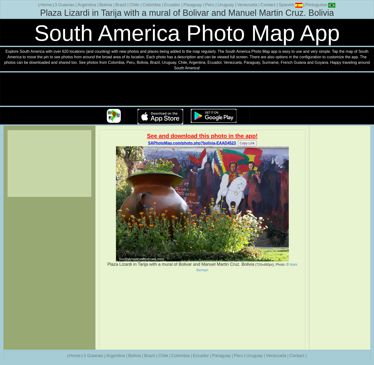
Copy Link (247, 143)
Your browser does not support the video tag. (187, 89)
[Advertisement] (202, 310)
